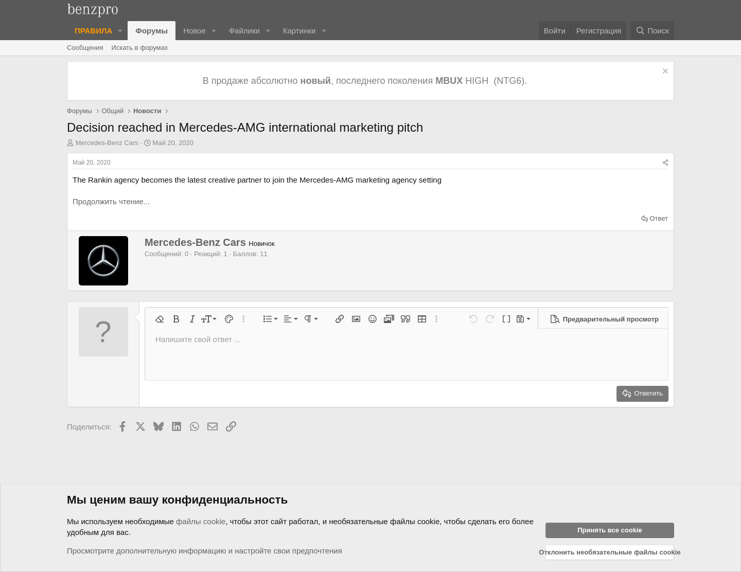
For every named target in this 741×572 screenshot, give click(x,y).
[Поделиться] (665, 163)
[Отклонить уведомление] (664, 72)
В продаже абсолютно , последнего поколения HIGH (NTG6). (366, 81)
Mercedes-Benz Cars (107, 143)
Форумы (151, 30)
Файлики (244, 30)
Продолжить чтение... (111, 201)
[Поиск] (652, 30)
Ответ (658, 218)
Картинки (299, 30)
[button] (120, 30)
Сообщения (85, 47)
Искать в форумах (140, 47)
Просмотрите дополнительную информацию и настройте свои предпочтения (204, 550)
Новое (194, 30)
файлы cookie (200, 521)
